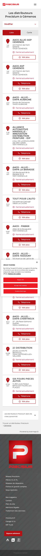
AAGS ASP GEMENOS (18, 67)
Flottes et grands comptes (16, 486)
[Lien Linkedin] (13, 540)
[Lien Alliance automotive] (7, 540)
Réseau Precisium (13, 476)
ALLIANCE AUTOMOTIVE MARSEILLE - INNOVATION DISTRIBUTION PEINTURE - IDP (22, 132)
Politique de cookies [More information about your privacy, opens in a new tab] (14, 273)
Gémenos (7, 425)
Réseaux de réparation (15, 483)
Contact (9, 500)
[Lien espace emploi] (18, 540)
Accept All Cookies (20, 285)
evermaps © (33, 432)
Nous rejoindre (11, 490)
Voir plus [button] (24, 57)
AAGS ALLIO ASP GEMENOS (22, 41)
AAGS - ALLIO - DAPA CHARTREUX (23, 317)
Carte (29, 32)
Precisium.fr (10, 518)
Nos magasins (11, 497)
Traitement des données (15, 511)
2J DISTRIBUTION (22, 348)
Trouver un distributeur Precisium (16, 423)
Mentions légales (12, 507)
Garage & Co (10, 521)
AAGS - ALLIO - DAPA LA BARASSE (23, 168)
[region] (20, 278)
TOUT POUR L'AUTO (24, 199)
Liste (11, 32)
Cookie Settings (20, 291)
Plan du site (10, 504)
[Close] (37, 262)
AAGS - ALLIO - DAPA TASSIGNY (22, 255)
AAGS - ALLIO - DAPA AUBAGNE (22, 98)
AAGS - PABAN (21, 226)
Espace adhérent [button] (13, 533)
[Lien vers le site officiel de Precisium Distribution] (11, 4)
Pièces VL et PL (12, 480)
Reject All (20, 279)
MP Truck (9, 525)
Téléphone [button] (24, 83)
